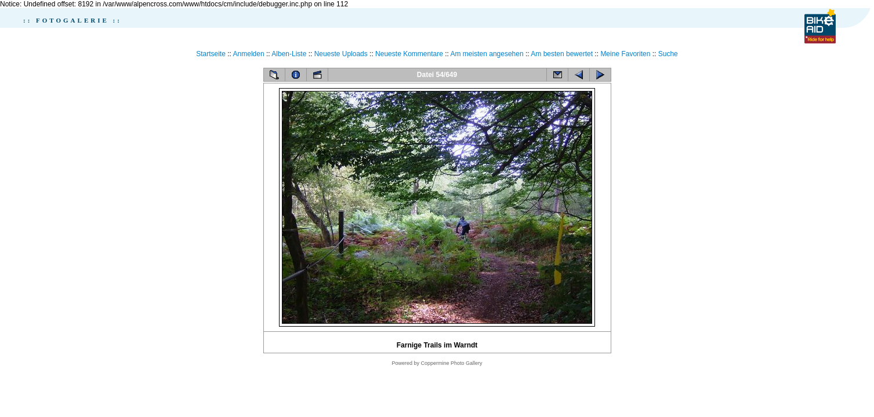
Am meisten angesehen (487, 54)
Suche (668, 54)
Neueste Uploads (341, 54)
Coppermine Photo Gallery (451, 363)
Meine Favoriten (625, 54)
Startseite (211, 54)
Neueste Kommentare (409, 54)
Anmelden (248, 54)
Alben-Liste (288, 54)
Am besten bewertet (562, 54)
